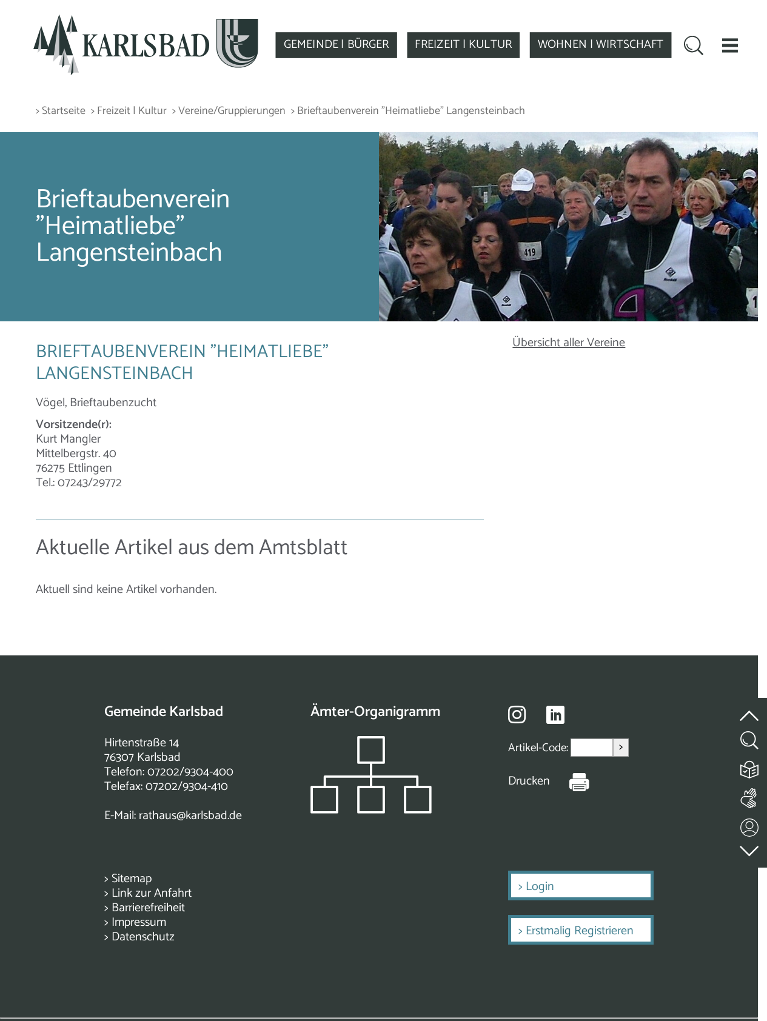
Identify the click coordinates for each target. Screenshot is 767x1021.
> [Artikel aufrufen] (621, 747)
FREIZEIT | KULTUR (463, 45)
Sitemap (132, 879)
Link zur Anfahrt (152, 893)
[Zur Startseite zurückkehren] (145, 21)
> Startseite (60, 111)
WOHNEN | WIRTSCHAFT (601, 45)
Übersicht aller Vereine (568, 343)
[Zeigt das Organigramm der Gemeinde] (371, 810)
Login (540, 887)
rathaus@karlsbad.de (190, 816)
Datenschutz (143, 937)
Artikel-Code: (539, 747)
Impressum (139, 922)
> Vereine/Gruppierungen (229, 111)
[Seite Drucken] (570, 781)
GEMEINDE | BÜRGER (336, 45)
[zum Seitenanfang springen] (750, 709)
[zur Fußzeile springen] (750, 848)
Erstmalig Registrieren (580, 931)
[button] (730, 45)
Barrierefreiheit (148, 908)
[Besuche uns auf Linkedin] (555, 715)
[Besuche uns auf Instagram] (517, 714)
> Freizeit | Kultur (129, 111)
